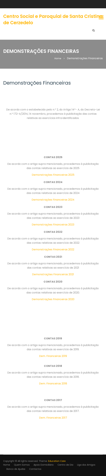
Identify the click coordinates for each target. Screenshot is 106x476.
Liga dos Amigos (86, 464)
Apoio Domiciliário (44, 464)
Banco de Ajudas (15, 469)
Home (6, 464)
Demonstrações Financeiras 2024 (53, 200)
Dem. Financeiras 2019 (53, 356)
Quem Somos (22, 464)
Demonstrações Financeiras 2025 (53, 175)
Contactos (35, 469)
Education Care (57, 461)
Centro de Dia (65, 464)
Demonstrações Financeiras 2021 (53, 274)
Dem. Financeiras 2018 (53, 383)
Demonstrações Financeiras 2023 (53, 224)
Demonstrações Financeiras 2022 (53, 249)
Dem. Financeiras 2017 (53, 418)
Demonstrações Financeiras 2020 (53, 299)
